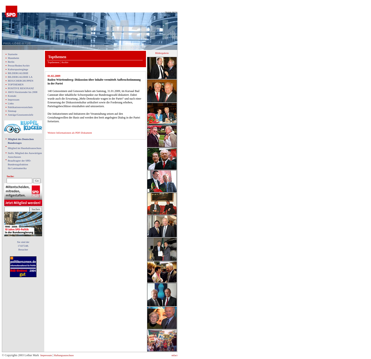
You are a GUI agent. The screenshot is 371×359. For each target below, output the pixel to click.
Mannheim (13, 58)
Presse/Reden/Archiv (19, 65)
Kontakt (12, 95)
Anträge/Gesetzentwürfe (20, 114)
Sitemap (12, 110)
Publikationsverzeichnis (20, 107)
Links (11, 103)
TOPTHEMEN (15, 84)
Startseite (13, 54)
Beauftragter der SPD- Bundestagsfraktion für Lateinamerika (19, 164)
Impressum (13, 99)
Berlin (11, 61)
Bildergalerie (162, 53)
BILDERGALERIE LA (20, 76)
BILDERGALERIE (18, 73)
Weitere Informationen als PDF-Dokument (70, 132)
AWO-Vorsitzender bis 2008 (22, 92)
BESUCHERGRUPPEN (20, 80)
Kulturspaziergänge (18, 69)
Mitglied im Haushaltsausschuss (24, 148)
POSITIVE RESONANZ (21, 88)
